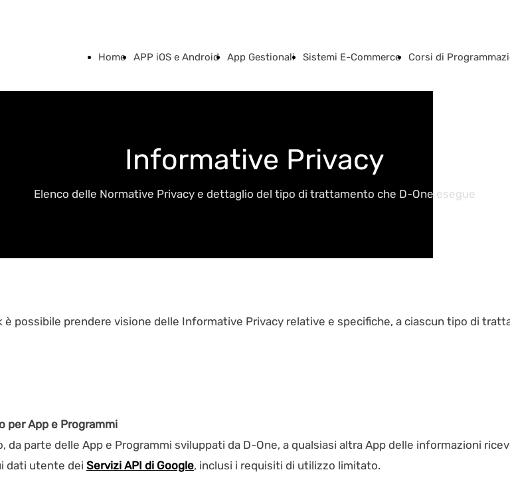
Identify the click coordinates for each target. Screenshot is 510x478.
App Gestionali (261, 57)
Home (112, 57)
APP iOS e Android (176, 57)
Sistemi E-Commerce (351, 57)
